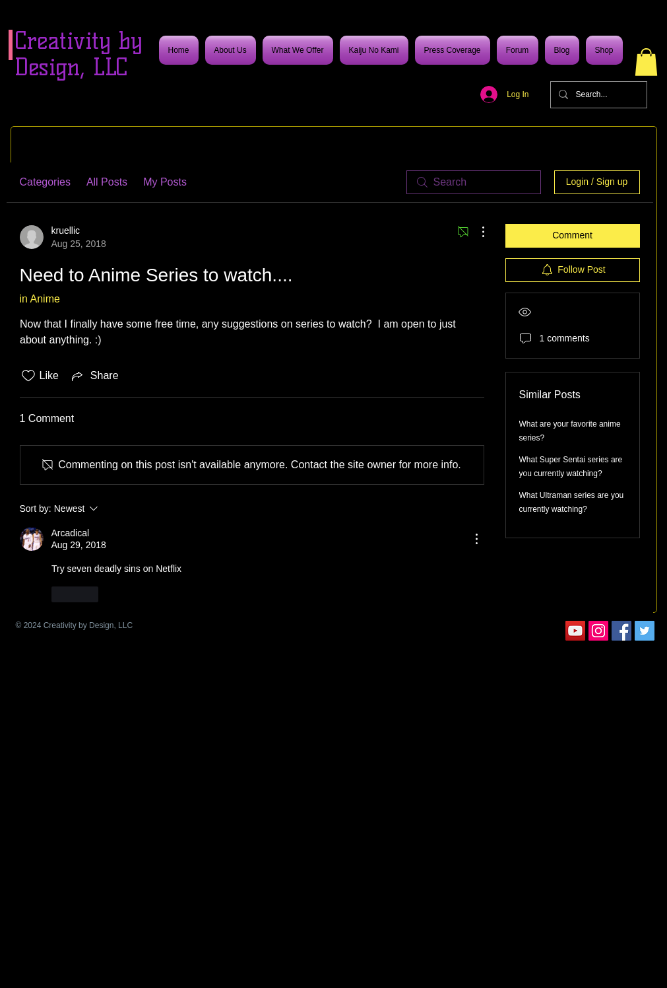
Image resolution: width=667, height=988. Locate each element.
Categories (45, 182)
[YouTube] (575, 631)
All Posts (106, 182)
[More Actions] (476, 232)
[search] (473, 182)
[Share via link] (94, 376)
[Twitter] (644, 631)
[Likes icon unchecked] (28, 376)
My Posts (165, 182)
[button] (646, 62)
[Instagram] (598, 631)
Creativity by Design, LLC (79, 53)
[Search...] (597, 95)
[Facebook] (621, 631)
